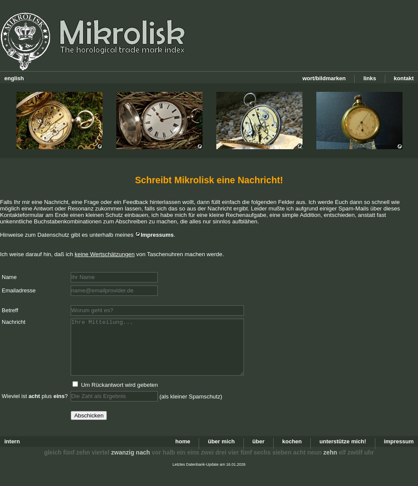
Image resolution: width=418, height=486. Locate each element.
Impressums (157, 235)
